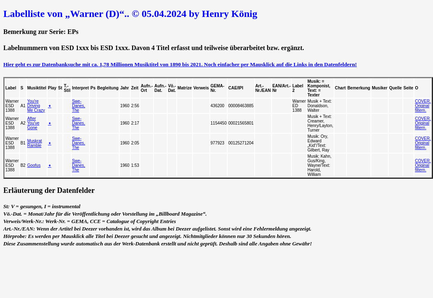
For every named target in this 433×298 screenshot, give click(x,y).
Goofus (34, 165)
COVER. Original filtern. (423, 106)
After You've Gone (33, 123)
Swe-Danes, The (78, 106)
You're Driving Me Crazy (36, 106)
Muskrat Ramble (34, 143)
